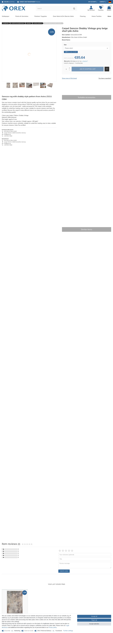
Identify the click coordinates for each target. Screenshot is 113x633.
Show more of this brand (69, 78)
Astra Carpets (38, 23)
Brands (29, 23)
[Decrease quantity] (69, 70)
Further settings (68, 631)
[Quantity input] (66, 69)
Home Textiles (96, 16)
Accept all (94, 616)
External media (28, 631)
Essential (7, 631)
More (109, 16)
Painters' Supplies (40, 16)
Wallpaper (5, 16)
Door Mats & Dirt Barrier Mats (63, 16)
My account (92, 2)
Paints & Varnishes (21, 16)
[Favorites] (101, 8)
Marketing (17, 631)
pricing (30, 2)
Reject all (94, 620)
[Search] (74, 8)
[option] (15, 609)
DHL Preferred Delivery (44, 631)
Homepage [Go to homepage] (5, 23)
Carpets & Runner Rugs (18, 23)
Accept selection (94, 624)
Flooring (83, 16)
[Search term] (54, 8)
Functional (59, 631)
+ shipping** (85, 61)
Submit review (64, 571)
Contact (102, 2)
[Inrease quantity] (69, 68)
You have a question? (105, 78)
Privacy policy (53, 627)
